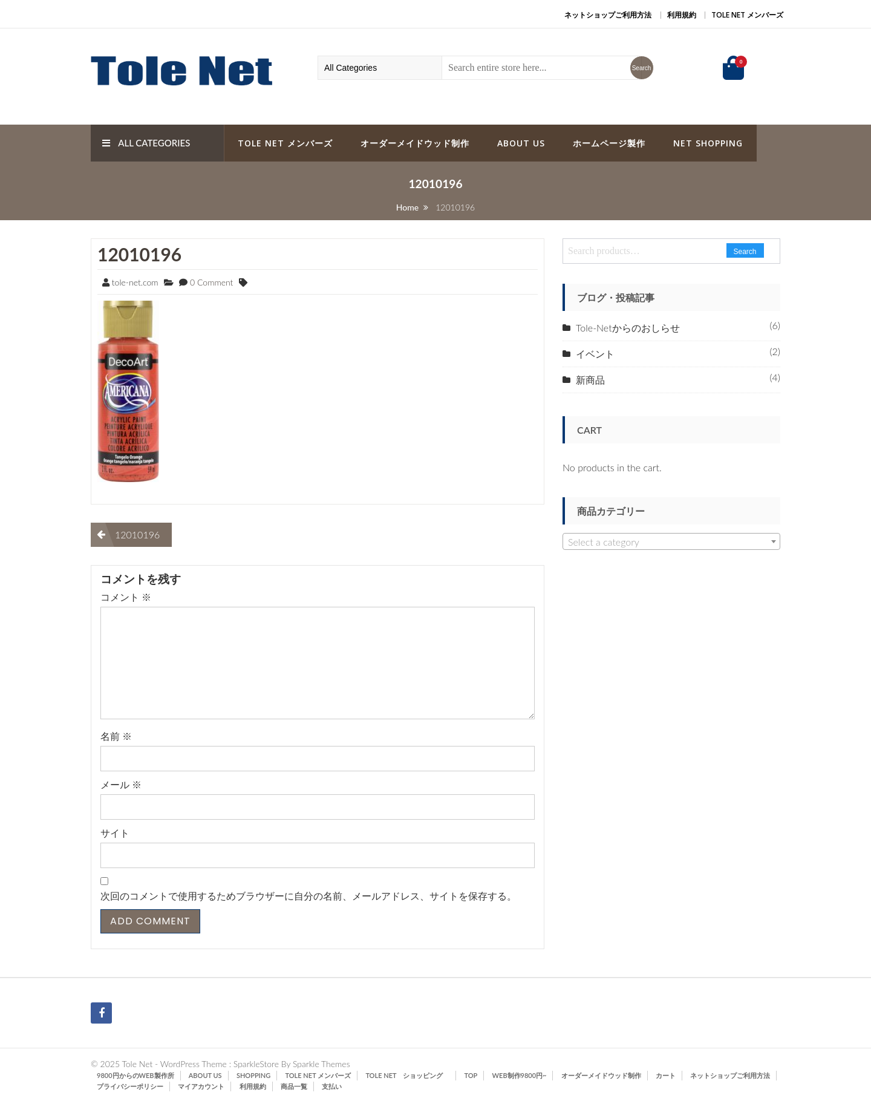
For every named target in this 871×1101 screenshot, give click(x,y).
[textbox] (671, 542)
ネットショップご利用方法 (607, 15)
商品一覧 (294, 1086)
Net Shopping (708, 143)
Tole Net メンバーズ (747, 15)
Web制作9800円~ (519, 1075)
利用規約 (681, 15)
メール (121, 784)
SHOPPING (253, 1075)
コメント (125, 597)
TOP (471, 1075)
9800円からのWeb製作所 (135, 1075)
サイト (114, 832)
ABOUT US (521, 143)
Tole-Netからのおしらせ (628, 327)
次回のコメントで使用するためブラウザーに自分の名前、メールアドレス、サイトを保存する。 (308, 895)
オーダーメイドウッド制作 (414, 143)
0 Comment (211, 282)
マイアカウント (201, 1086)
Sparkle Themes (321, 1064)
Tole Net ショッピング (407, 1075)
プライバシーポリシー (130, 1086)
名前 (116, 736)
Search (745, 251)
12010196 (139, 254)
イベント (595, 353)
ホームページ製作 (609, 143)
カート (666, 1075)
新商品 (590, 379)
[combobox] (671, 541)
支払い (332, 1086)
